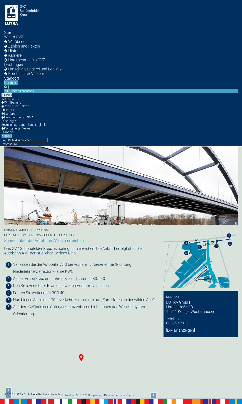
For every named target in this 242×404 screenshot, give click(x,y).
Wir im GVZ (13, 37)
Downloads (127, 395)
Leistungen (13, 64)
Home (32, 229)
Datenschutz (112, 395)
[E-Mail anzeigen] (180, 330)
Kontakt (11, 82)
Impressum (9, 144)
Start (8, 32)
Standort (11, 78)
